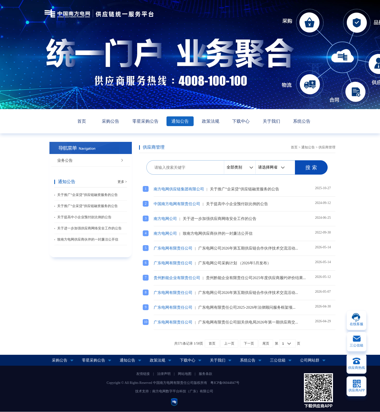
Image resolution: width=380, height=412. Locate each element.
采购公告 (110, 121)
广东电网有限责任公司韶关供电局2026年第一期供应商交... (248, 322)
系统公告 (301, 121)
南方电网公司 (165, 219)
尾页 (265, 343)
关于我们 (271, 121)
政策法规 (210, 121)
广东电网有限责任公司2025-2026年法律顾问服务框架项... (246, 307)
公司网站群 (309, 360)
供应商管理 (326, 147)
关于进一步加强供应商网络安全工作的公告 (89, 228)
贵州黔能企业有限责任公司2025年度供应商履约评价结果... (256, 278)
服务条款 (205, 374)
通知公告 (180, 121)
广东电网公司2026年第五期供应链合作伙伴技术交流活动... (248, 248)
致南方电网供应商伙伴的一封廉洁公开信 (87, 239)
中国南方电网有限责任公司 (177, 204)
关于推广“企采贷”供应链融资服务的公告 (87, 195)
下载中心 (241, 121)
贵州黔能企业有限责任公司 (177, 278)
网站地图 (184, 374)
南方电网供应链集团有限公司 (179, 189)
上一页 (229, 343)
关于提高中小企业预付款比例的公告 (84, 217)
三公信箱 (277, 360)
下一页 (249, 343)
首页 (81, 121)
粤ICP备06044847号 (224, 383)
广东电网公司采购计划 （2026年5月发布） (234, 263)
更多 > (122, 182)
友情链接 (143, 374)
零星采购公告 (145, 121)
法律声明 (164, 374)
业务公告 (65, 160)
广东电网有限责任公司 (173, 248)
